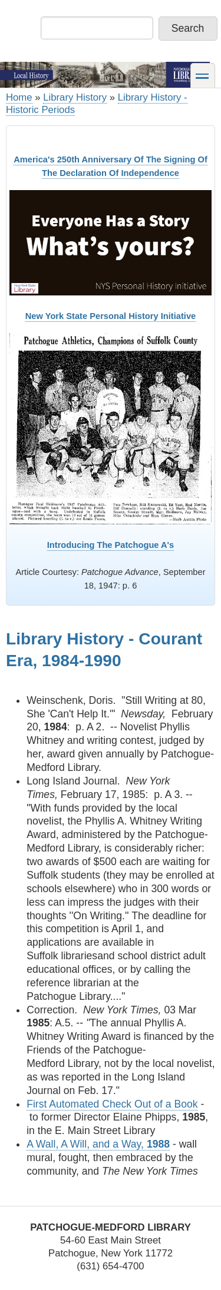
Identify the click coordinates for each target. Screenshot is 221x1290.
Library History (75, 97)
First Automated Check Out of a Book (112, 1104)
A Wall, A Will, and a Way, (98, 1144)
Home (19, 97)
